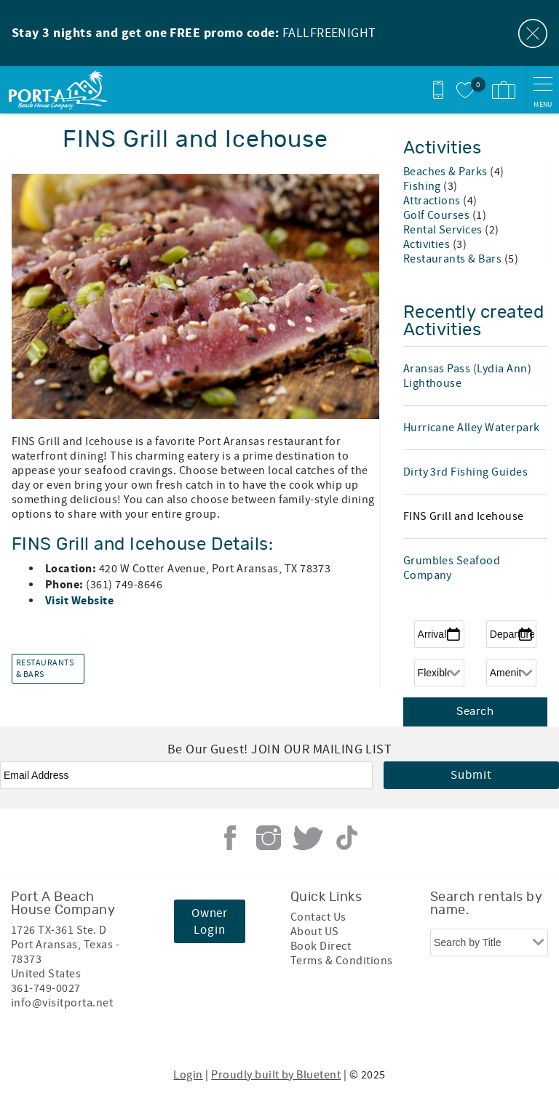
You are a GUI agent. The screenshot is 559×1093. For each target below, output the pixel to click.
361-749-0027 (46, 988)
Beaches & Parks (447, 171)
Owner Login (209, 922)
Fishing (423, 186)
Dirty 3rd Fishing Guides (465, 472)
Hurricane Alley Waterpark (471, 427)
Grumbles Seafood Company (452, 567)
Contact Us (318, 917)
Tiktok (346, 837)
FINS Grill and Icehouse (463, 516)
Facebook (230, 837)
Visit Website (80, 601)
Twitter (307, 837)
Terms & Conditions (341, 960)
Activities (428, 244)
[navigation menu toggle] (542, 89)
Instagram (268, 837)
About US (314, 931)
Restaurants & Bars (45, 669)
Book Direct (320, 946)
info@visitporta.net (62, 1003)
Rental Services (444, 230)
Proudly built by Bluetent (276, 1075)
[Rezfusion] (135, 1033)
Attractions (433, 200)
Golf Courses (437, 215)
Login (187, 1075)
